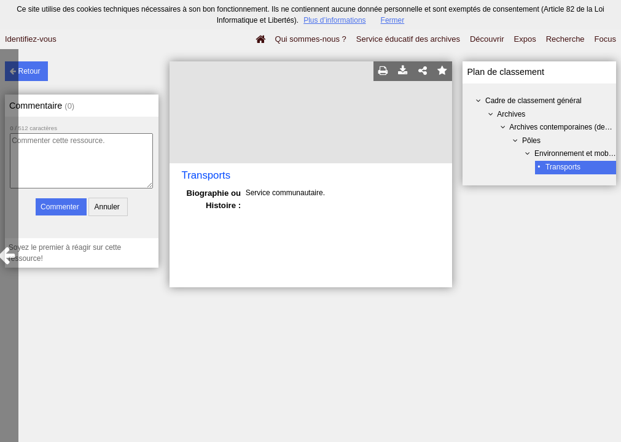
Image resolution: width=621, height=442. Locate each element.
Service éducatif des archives (408, 39)
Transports (562, 167)
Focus (605, 39)
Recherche (565, 39)
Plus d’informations (334, 20)
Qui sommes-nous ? (310, 39)
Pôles (531, 140)
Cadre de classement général (533, 100)
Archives (511, 114)
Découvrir (487, 39)
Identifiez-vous (31, 39)
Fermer (393, 20)
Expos (525, 39)
